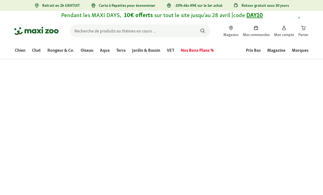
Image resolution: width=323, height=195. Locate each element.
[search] (140, 30)
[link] (231, 31)
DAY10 (254, 15)
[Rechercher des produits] (202, 30)
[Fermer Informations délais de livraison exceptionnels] (304, 18)
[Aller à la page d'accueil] (36, 31)
